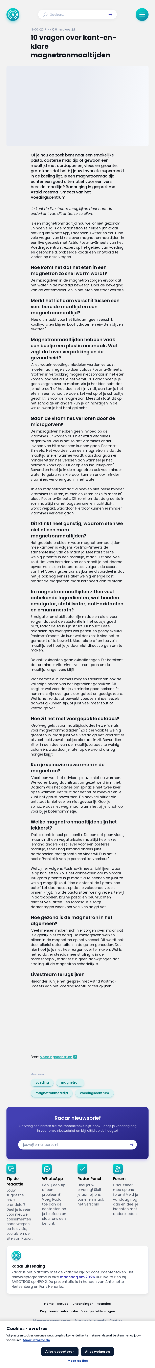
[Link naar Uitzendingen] (82, 1304)
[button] (110, 14)
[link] (42, 1083)
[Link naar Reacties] (104, 1304)
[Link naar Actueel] (63, 1304)
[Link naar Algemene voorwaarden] (52, 1320)
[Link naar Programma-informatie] (59, 1311)
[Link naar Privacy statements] (90, 1320)
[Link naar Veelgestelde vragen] (98, 1311)
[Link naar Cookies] (115, 1320)
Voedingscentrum (56, 1056)
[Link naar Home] (49, 1304)
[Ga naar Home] (12, 14)
